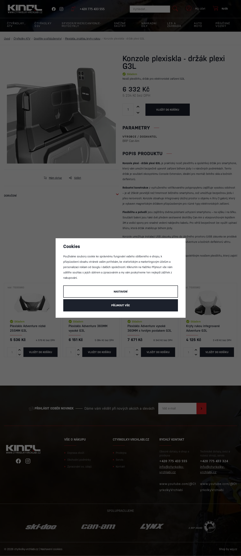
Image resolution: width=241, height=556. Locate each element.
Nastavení (120, 291)
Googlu (96, 267)
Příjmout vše (120, 305)
